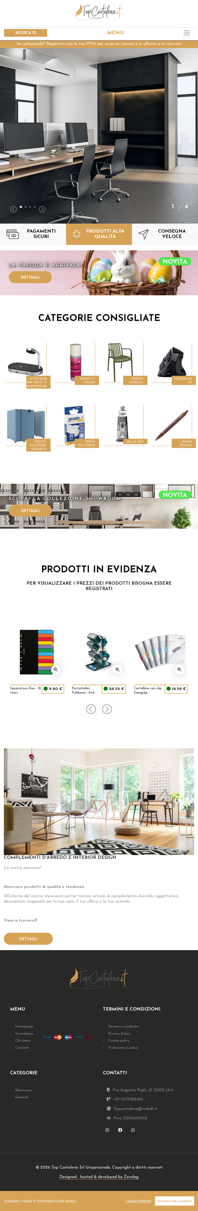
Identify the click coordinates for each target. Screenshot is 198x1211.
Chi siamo (23, 1041)
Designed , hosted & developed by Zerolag (99, 1177)
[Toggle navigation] (186, 33)
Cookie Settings (138, 1201)
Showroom (23, 1090)
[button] (21, 207)
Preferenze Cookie (122, 1048)
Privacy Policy (119, 1034)
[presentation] (13, 210)
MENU (115, 32)
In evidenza (24, 1034)
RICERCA (25, 33)
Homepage (24, 1027)
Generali (21, 1097)
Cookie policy (118, 1041)
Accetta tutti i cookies (175, 1201)
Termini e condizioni (123, 1027)
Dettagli (30, 278)
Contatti (22, 1048)
